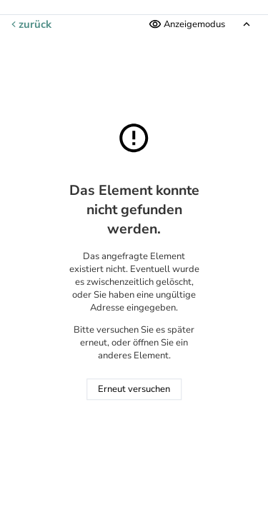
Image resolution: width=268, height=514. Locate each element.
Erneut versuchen (134, 389)
